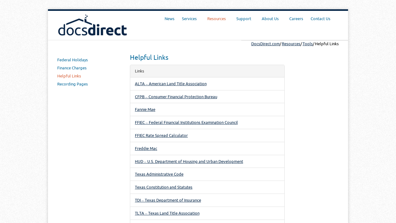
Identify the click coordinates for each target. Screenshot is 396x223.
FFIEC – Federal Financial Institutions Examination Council (186, 122)
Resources (291, 44)
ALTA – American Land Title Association (171, 83)
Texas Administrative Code (159, 174)
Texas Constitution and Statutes (163, 187)
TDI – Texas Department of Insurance (168, 200)
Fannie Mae (145, 109)
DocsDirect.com (265, 44)
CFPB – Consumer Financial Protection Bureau (176, 96)
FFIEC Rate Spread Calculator (161, 135)
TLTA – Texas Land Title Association (167, 213)
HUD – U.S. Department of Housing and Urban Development (189, 161)
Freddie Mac (146, 148)
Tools (308, 44)
